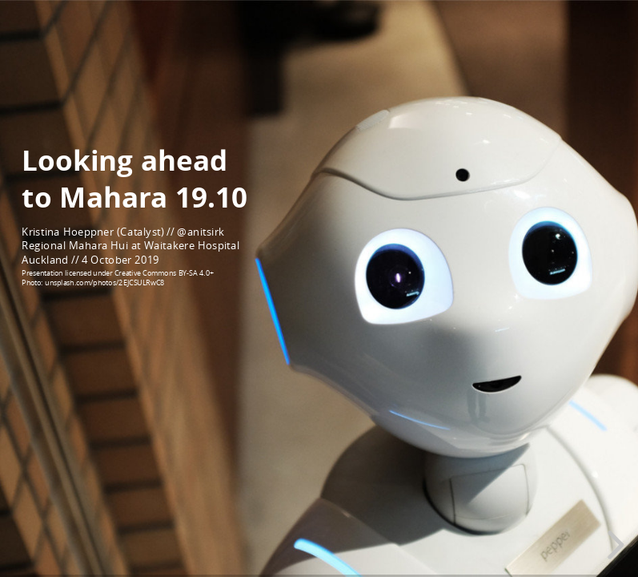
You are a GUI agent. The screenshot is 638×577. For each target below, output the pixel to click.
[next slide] (613, 545)
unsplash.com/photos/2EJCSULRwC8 (104, 282)
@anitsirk (200, 231)
